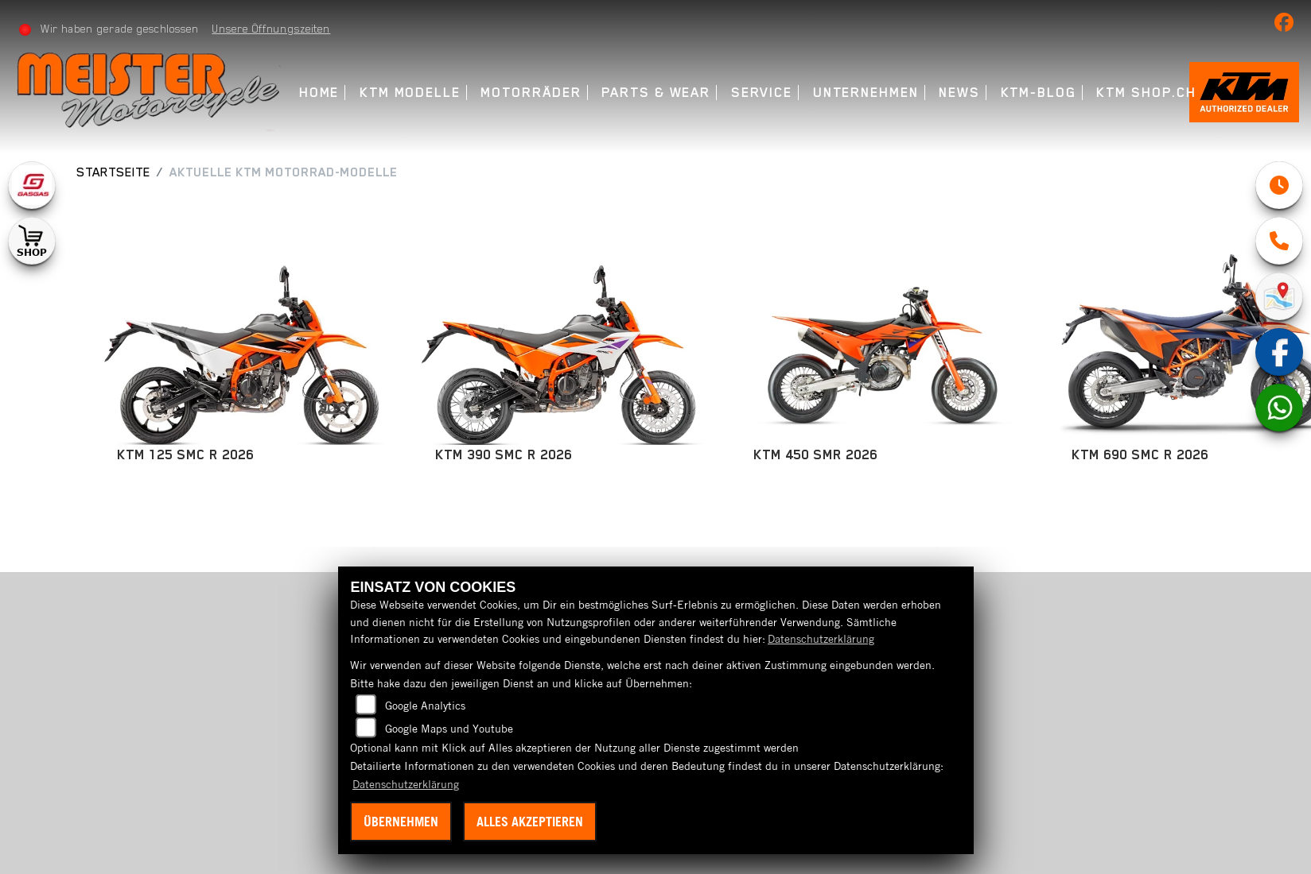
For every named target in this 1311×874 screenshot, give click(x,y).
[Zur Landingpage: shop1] (32, 241)
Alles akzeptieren (530, 822)
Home (320, 92)
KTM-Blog (1039, 92)
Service (762, 92)
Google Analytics (425, 705)
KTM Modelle (410, 92)
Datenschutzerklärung (821, 639)
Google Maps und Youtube (449, 728)
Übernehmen (401, 822)
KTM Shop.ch (1147, 92)
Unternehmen (867, 92)
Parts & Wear (656, 92)
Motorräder (532, 92)
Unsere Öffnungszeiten (272, 28)
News (961, 92)
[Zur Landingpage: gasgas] (32, 185)
